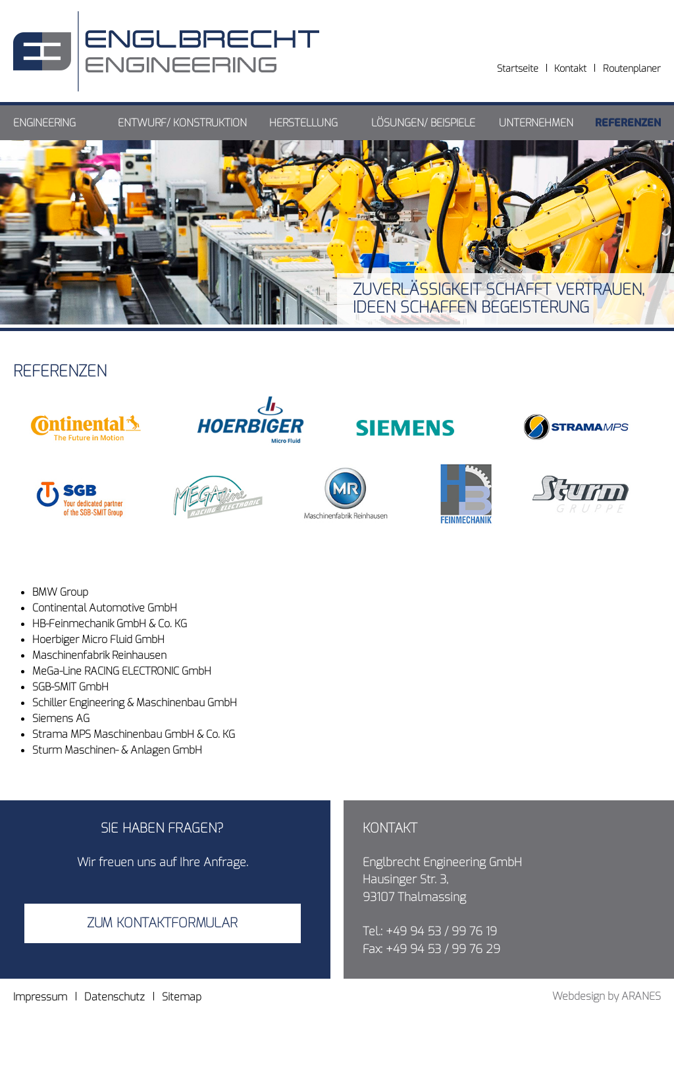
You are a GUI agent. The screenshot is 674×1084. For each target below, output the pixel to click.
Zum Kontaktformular (162, 923)
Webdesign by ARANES (606, 996)
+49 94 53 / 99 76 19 (441, 931)
